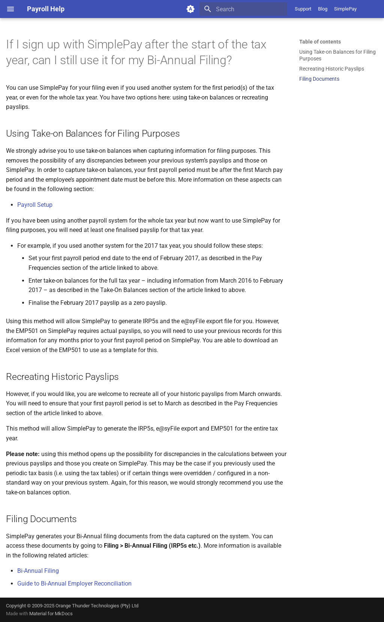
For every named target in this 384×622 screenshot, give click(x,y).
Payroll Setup (34, 204)
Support (303, 9)
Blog (322, 9)
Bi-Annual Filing (38, 570)
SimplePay (345, 9)
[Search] (243, 9)
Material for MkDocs (51, 613)
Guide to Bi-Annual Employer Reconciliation (74, 583)
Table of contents (320, 42)
